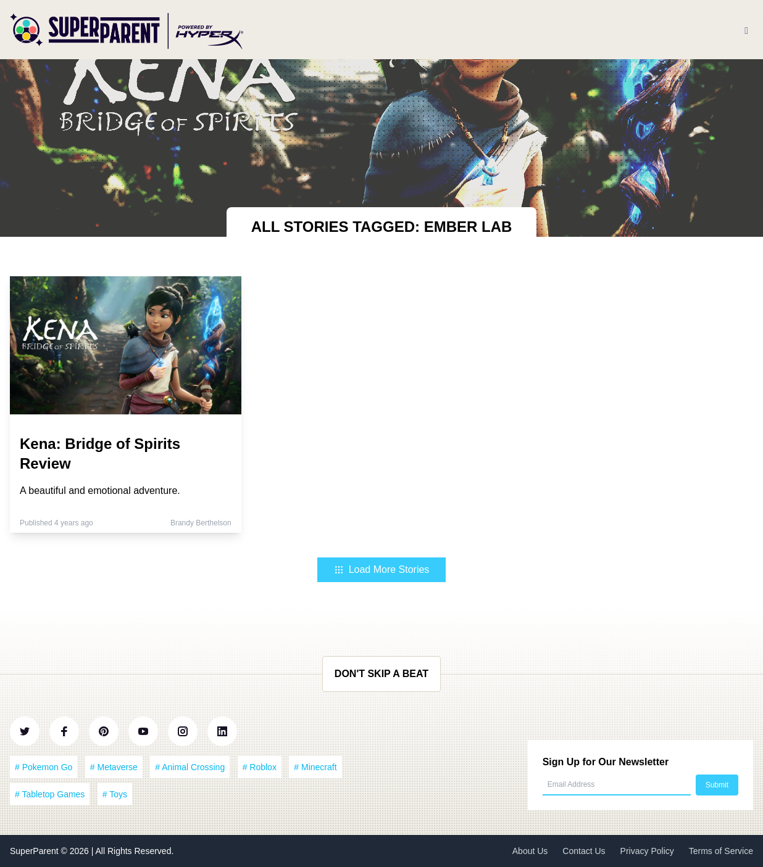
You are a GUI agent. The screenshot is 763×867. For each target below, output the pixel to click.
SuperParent (35, 851)
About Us (530, 851)
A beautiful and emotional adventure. (100, 490)
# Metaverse (114, 767)
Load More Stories (382, 569)
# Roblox (260, 767)
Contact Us (583, 851)
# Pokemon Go (43, 767)
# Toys (114, 794)
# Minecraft (315, 767)
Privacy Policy (647, 851)
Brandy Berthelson (200, 523)
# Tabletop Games (50, 794)
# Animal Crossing (190, 767)
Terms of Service (721, 851)
